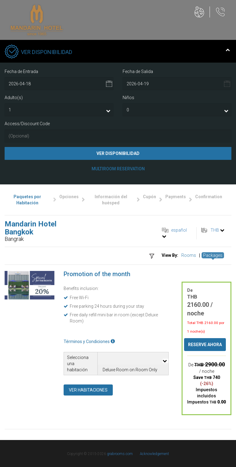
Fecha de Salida (138, 71)
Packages (212, 255)
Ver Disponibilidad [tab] (117, 52)
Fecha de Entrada (21, 71)
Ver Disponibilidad (118, 153)
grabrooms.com (120, 454)
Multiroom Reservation (118, 168)
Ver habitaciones (88, 390)
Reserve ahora (205, 344)
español (179, 230)
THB (214, 230)
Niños (128, 97)
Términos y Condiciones (89, 341)
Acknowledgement (154, 454)
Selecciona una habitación (77, 363)
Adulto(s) (14, 97)
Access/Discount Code (27, 123)
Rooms (188, 255)
